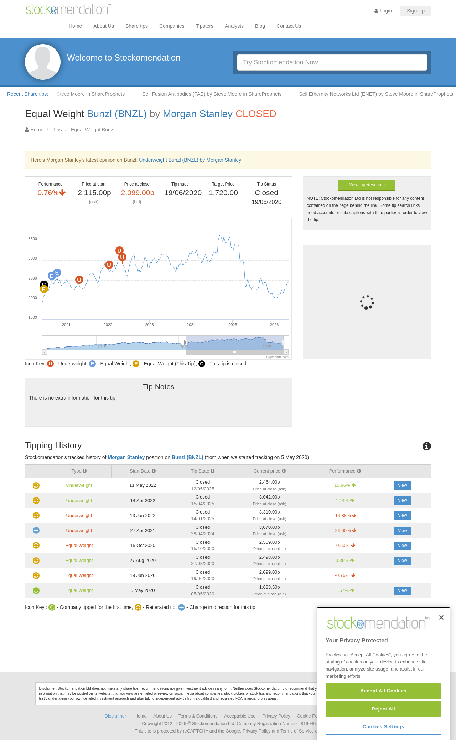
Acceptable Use (239, 716)
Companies (172, 26)
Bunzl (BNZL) (117, 113)
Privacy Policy (276, 716)
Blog (260, 26)
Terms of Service (297, 731)
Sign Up (416, 11)
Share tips (136, 26)
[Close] (441, 653)
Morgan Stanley (198, 113)
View (402, 485)
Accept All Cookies (383, 727)
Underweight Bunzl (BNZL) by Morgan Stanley (190, 160)
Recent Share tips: (27, 94)
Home (75, 26)
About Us (103, 26)
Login (383, 11)
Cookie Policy (310, 716)
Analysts (234, 26)
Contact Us (288, 26)
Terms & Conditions (197, 716)
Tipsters (204, 26)
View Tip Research (367, 184)
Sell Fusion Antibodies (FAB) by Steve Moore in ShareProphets (219, 94)
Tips (57, 129)
